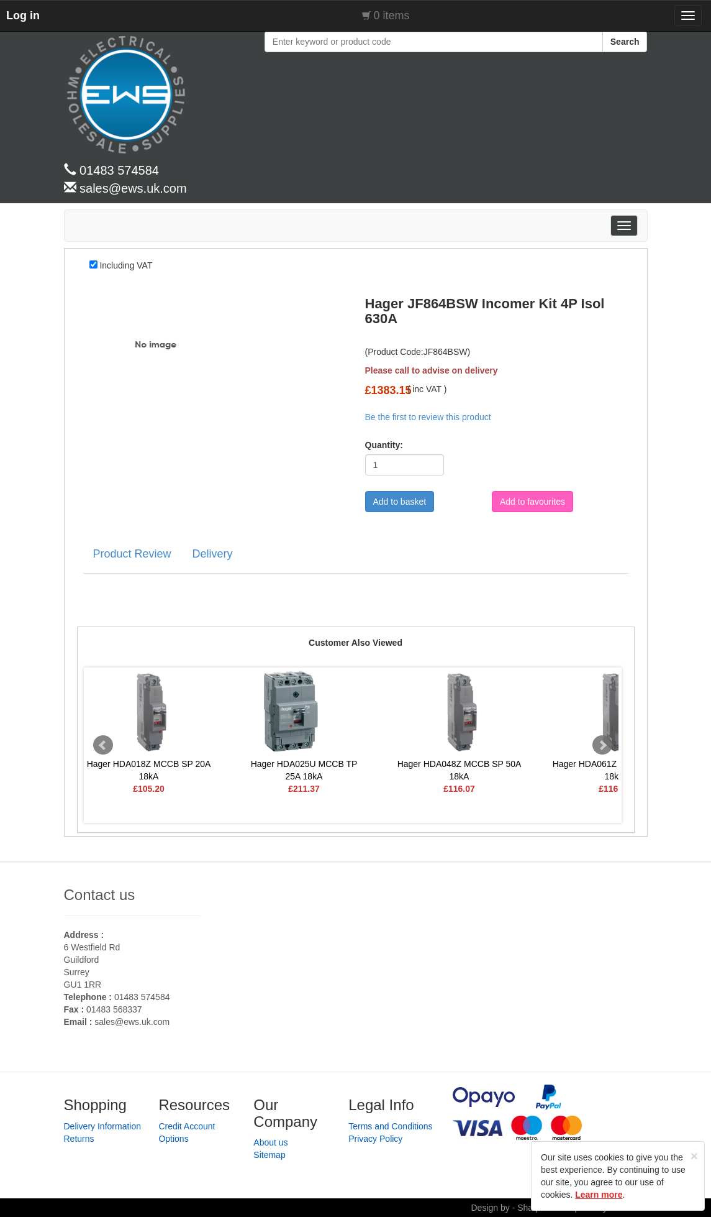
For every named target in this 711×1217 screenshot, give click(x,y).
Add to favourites (532, 502)
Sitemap (269, 1155)
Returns (79, 1139)
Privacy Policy (375, 1139)
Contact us (99, 894)
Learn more (598, 1195)
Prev (103, 745)
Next (602, 745)
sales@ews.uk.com (132, 1022)
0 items (392, 15)
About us (270, 1142)
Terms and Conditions (390, 1126)
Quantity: (380, 445)
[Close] (694, 1155)
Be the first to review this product (428, 417)
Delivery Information (103, 1126)
